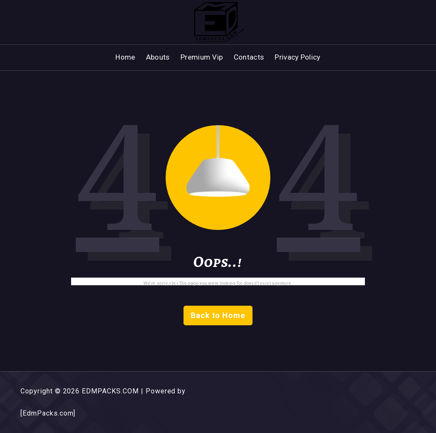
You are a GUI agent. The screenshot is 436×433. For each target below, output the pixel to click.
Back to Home (218, 315)
